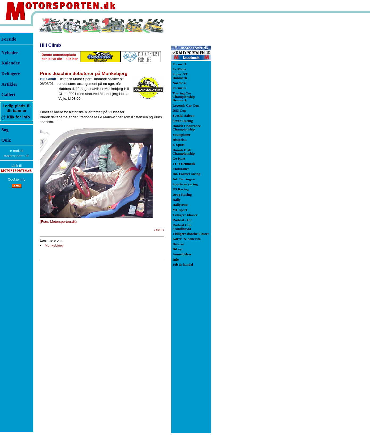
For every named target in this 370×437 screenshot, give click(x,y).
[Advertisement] (239, 96)
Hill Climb (50, 45)
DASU (159, 230)
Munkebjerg (54, 245)
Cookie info (16, 179)
